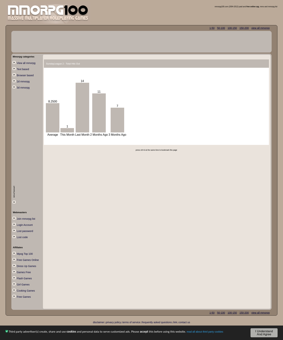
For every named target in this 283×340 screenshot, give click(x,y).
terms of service (131, 322)
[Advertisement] (28, 149)
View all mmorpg (26, 63)
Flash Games (24, 278)
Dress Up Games (26, 266)
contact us (184, 322)
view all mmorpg (260, 28)
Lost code (22, 237)
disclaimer (98, 322)
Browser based (25, 75)
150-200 (244, 28)
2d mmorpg (23, 81)
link (175, 322)
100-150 (232, 28)
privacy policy (113, 322)
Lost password (25, 231)
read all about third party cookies (205, 332)
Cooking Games (26, 290)
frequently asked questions (157, 322)
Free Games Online (28, 260)
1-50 (211, 28)
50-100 (221, 28)
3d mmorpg (23, 87)
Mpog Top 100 (25, 253)
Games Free (24, 272)
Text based (23, 69)
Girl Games (23, 284)
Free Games (24, 296)
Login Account (25, 224)
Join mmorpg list (26, 218)
